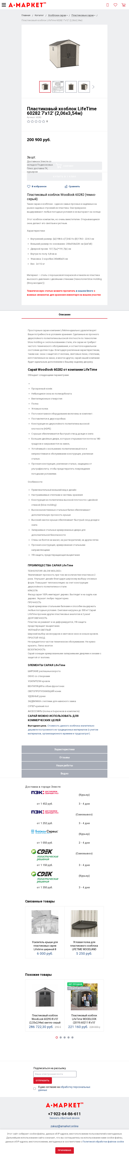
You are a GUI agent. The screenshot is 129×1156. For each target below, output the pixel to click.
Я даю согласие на (64, 1088)
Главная (26, 15)
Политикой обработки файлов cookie (103, 1141)
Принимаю (64, 1150)
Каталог (39, 15)
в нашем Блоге (84, 290)
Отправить (43, 1080)
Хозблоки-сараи (57, 15)
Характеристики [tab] (64, 749)
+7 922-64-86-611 (64, 1114)
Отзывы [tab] (64, 757)
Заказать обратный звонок (64, 1118)
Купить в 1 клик (64, 176)
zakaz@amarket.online (64, 1126)
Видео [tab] (65, 773)
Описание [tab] (64, 314)
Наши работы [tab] (64, 765)
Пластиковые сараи (83, 15)
